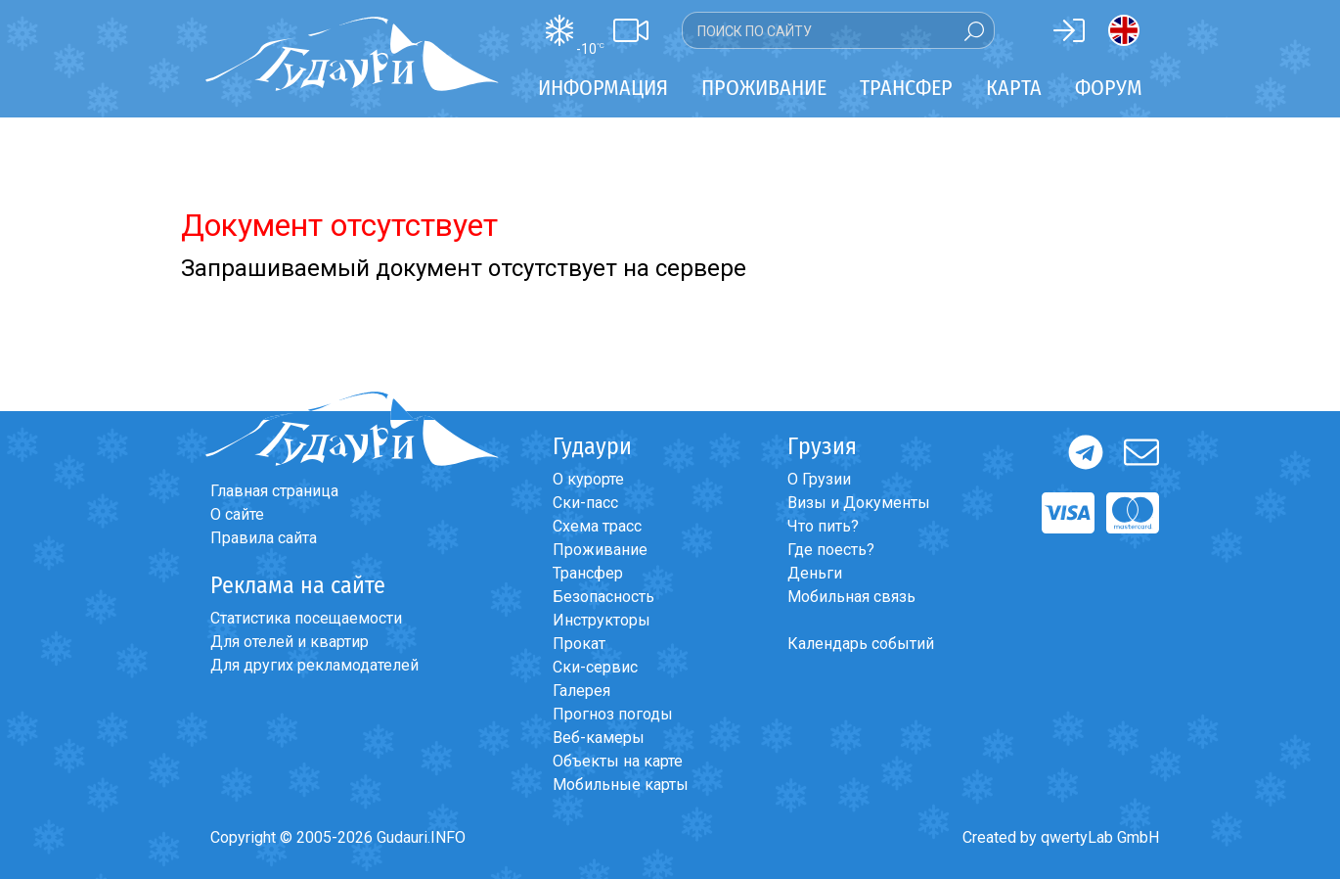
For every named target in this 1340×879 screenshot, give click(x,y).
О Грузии (819, 479)
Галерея (581, 690)
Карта (1014, 87)
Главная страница (274, 491)
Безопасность (603, 596)
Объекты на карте (618, 761)
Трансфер (588, 573)
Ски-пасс (585, 502)
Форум (1108, 87)
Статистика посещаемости (306, 618)
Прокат (579, 643)
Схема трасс (597, 526)
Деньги (814, 573)
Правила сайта (263, 538)
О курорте (588, 479)
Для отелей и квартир (289, 641)
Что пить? (823, 526)
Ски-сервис (595, 667)
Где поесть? (830, 549)
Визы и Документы (858, 502)
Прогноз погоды (613, 714)
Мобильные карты (621, 784)
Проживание (600, 549)
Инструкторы (601, 620)
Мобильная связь (851, 596)
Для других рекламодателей (314, 665)
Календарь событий (860, 643)
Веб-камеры (599, 737)
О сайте (237, 514)
